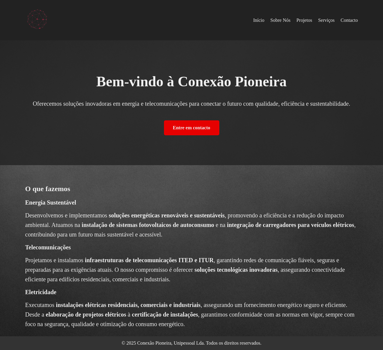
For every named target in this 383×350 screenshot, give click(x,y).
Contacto (349, 20)
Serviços (326, 20)
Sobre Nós (280, 20)
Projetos (304, 20)
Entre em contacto (191, 127)
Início (258, 20)
